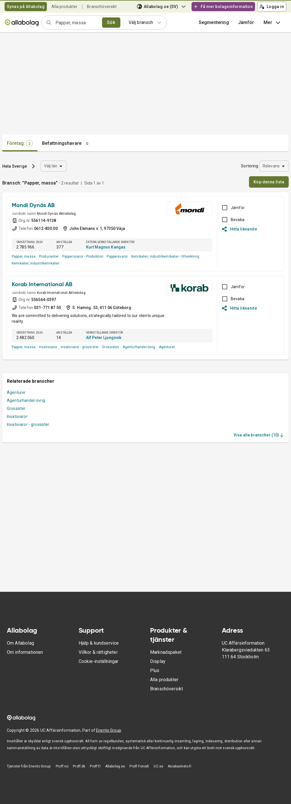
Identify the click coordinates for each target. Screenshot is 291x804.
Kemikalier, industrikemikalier (35, 263)
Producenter (49, 256)
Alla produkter (64, 6)
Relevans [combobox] (271, 166)
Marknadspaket (166, 652)
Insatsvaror (48, 347)
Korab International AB (42, 285)
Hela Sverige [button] (14, 166)
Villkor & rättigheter (98, 652)
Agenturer (167, 347)
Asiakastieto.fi (179, 766)
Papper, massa (23, 256)
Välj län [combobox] (50, 166)
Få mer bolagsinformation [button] (223, 6)
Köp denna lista (269, 182)
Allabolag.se (115, 766)
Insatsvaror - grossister (80, 347)
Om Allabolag (20, 643)
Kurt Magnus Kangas (106, 247)
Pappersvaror (117, 256)
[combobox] (77, 22)
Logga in (271, 6)
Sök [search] (111, 22)
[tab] (19, 143)
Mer (273, 22)
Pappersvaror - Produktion (82, 256)
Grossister (110, 347)
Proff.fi (95, 766)
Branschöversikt (102, 6)
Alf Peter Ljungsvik (103, 337)
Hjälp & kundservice (99, 643)
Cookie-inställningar (98, 661)
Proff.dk (79, 766)
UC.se (158, 766)
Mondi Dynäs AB (33, 205)
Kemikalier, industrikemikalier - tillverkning (165, 256)
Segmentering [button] (214, 22)
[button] (246, 22)
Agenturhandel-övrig (139, 347)
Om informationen (25, 652)
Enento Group (108, 730)
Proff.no (62, 766)
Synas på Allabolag (26, 6)
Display (158, 661)
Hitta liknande (239, 229)
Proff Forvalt (139, 766)
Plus (155, 670)
